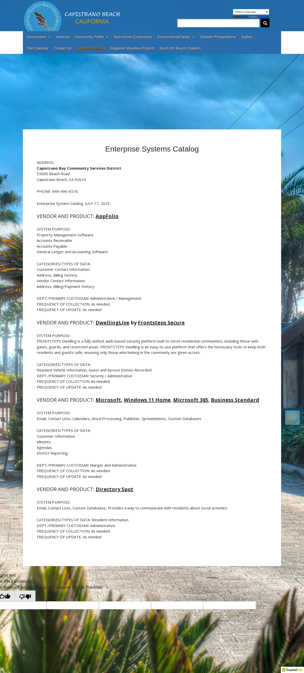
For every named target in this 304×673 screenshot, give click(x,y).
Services (63, 37)
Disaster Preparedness (218, 37)
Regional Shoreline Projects (133, 48)
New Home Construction (133, 37)
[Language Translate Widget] (251, 12)
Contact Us (62, 48)
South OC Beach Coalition (180, 48)
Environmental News (176, 37)
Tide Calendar (38, 48)
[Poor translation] (25, 595)
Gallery (247, 37)
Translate (259, 16)
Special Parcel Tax (91, 48)
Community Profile (92, 37)
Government (39, 37)
